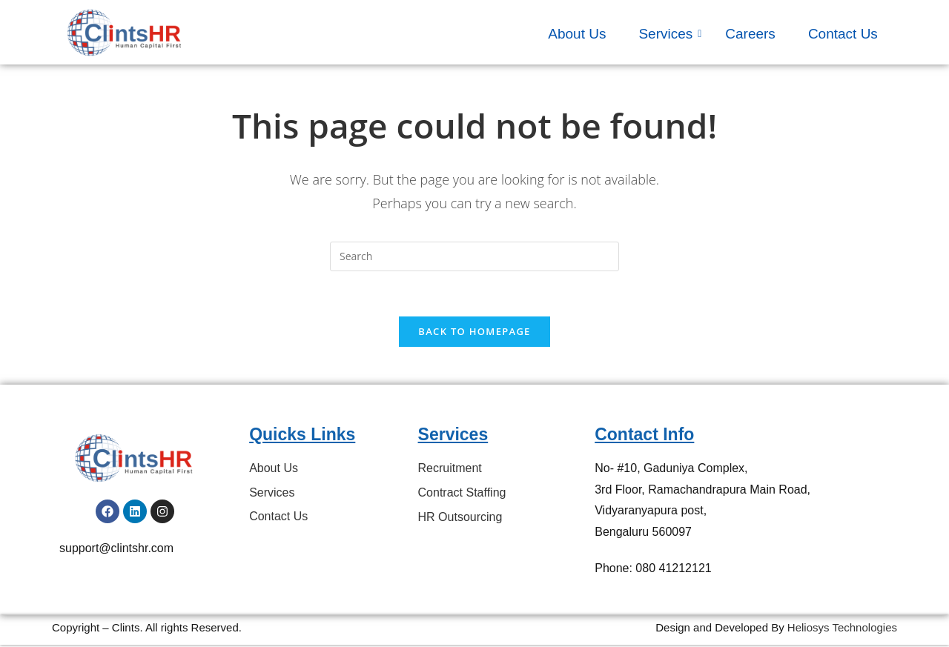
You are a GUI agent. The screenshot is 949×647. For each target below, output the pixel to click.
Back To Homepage (474, 331)
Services (669, 34)
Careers (750, 34)
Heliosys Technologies (842, 627)
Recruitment (450, 468)
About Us (577, 34)
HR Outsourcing (460, 517)
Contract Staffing (462, 492)
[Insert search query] (474, 256)
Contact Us (843, 34)
